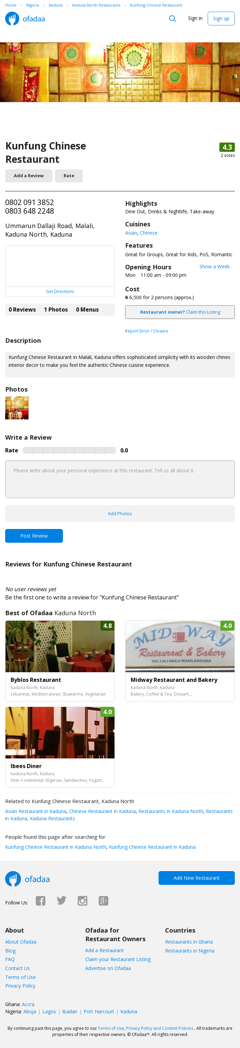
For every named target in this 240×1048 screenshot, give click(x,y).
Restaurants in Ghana (189, 941)
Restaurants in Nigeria (189, 950)
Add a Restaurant (104, 950)
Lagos (49, 1011)
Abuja (29, 1011)
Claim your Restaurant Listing (118, 959)
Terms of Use (20, 977)
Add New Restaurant (197, 878)
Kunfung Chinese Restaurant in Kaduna (152, 847)
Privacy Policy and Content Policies (159, 1028)
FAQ (10, 959)
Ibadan (69, 1011)
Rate (69, 175)
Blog (10, 950)
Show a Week (214, 266)
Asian (131, 232)
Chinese (148, 232)
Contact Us (17, 968)
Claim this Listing (180, 312)
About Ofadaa (20, 941)
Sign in (195, 18)
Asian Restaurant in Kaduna (35, 811)
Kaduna (128, 1011)
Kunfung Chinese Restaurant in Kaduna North (55, 847)
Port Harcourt (99, 1011)
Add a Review (29, 175)
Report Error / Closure (146, 331)
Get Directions (60, 291)
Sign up (221, 18)
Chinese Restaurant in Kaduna (102, 811)
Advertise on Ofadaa (108, 968)
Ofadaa (25, 18)
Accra (28, 1004)
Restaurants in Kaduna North (170, 811)
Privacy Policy (20, 985)
